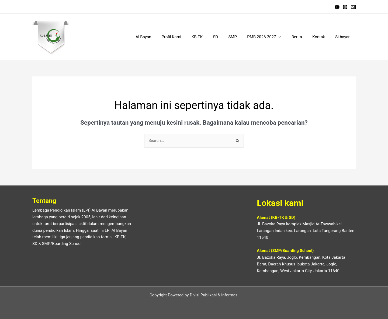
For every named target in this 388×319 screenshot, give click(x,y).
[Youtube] (337, 7)
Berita (302, 36)
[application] (286, 36)
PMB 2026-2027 (272, 36)
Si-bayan (344, 36)
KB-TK (211, 36)
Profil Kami (188, 36)
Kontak (322, 36)
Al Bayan (162, 36)
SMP (242, 36)
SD (227, 36)
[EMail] (353, 7)
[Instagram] (345, 7)
